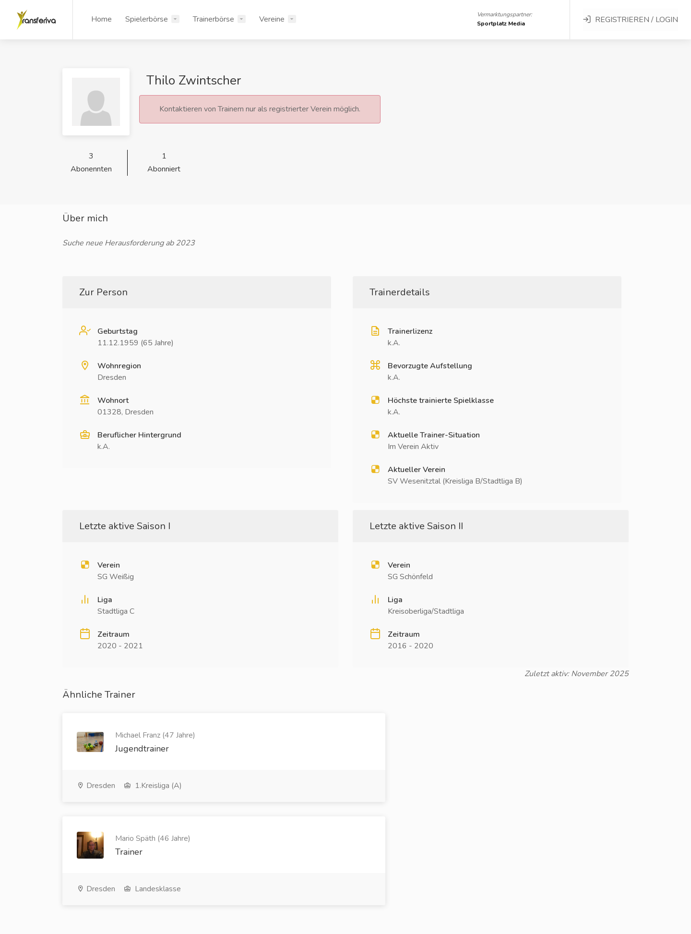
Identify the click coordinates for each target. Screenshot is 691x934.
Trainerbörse (213, 19)
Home (101, 19)
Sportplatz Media (501, 23)
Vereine (272, 19)
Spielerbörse (146, 19)
